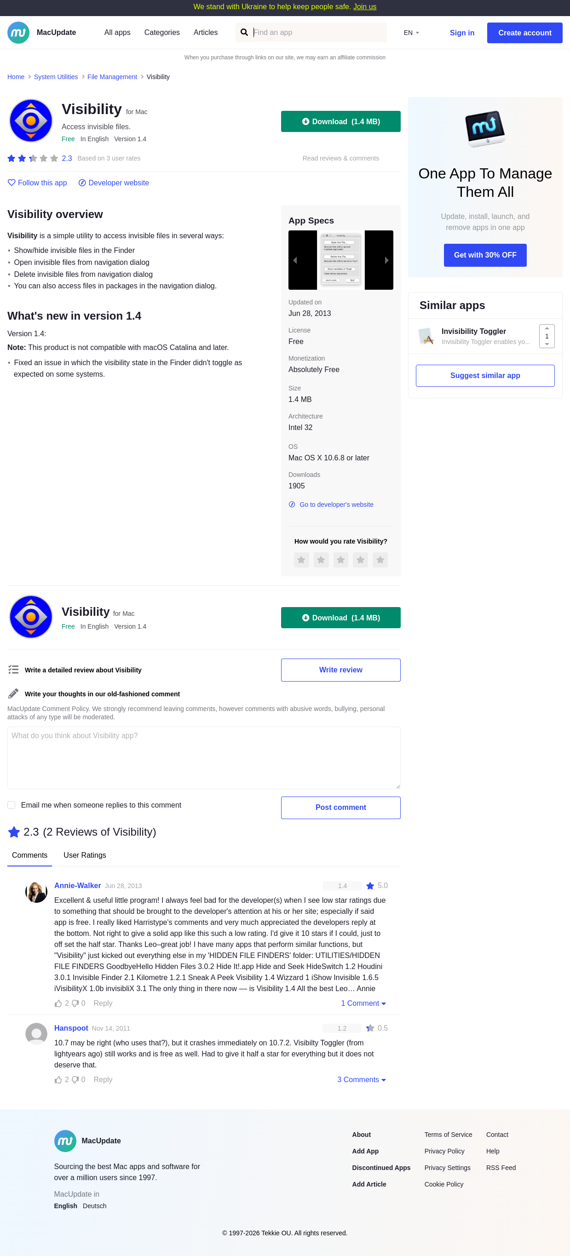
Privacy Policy (445, 1151)
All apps (117, 32)
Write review (341, 670)
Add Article (369, 1184)
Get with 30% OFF (485, 255)
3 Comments (362, 1079)
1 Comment (364, 1003)
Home (15, 77)
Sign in (462, 33)
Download (341, 121)
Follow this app (37, 183)
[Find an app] (243, 32)
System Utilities (56, 77)
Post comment (341, 807)
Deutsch (94, 1206)
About (361, 1134)
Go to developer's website (331, 504)
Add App (365, 1151)
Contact (497, 1134)
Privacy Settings (448, 1168)
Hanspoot (71, 1028)
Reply (103, 1003)
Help (493, 1151)
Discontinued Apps (381, 1168)
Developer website (114, 183)
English (66, 1206)
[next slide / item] (386, 259)
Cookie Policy (444, 1184)
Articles (206, 32)
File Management (112, 77)
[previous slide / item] (294, 259)
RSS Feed (501, 1168)
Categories (162, 32)
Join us (365, 6)
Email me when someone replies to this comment (101, 805)
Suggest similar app (485, 375)
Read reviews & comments (341, 158)
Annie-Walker (77, 885)
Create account (525, 33)
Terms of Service (448, 1134)
